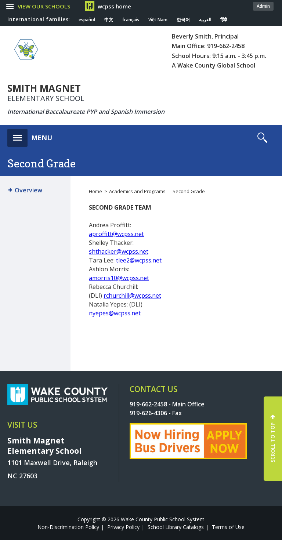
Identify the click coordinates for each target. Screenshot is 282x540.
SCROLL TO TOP (272, 443)
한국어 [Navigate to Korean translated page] (183, 20)
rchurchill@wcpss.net (132, 295)
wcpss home (114, 6)
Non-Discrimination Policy (68, 526)
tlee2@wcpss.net (139, 260)
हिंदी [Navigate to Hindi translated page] (223, 20)
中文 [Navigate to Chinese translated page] (108, 20)
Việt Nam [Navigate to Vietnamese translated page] (157, 20)
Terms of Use (228, 526)
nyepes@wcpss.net (115, 313)
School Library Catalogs (176, 526)
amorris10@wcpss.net (119, 278)
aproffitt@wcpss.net (116, 234)
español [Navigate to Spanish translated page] (87, 20)
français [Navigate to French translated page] (130, 20)
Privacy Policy (123, 526)
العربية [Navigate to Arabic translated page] (205, 20)
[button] (29, 136)
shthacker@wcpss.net (118, 251)
